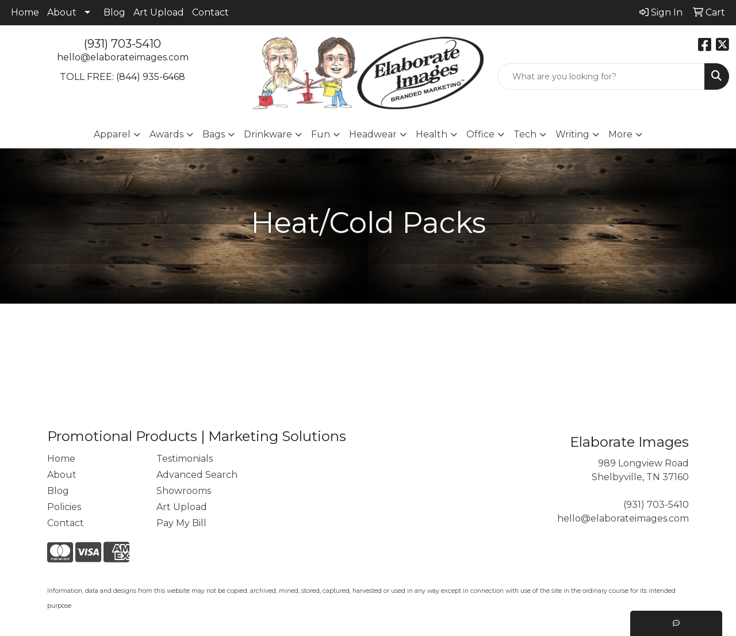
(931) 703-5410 (122, 44)
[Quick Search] (601, 76)
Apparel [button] (112, 134)
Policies (64, 506)
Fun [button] (320, 134)
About (61, 12)
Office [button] (480, 134)
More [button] (620, 134)
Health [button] (431, 134)
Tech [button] (524, 134)
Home (25, 12)
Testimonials (184, 458)
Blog (114, 12)
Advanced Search (196, 474)
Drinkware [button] (268, 134)
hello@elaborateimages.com (123, 57)
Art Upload (158, 12)
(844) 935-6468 (150, 76)
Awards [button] (166, 134)
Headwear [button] (373, 134)
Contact (210, 12)
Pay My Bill (181, 523)
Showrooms (183, 490)
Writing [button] (572, 134)
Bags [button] (213, 134)
